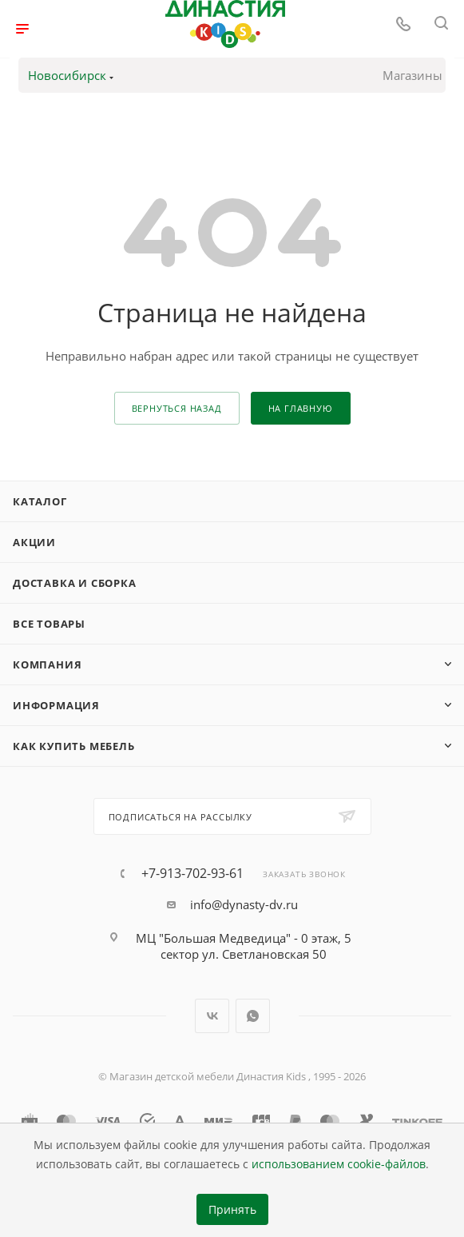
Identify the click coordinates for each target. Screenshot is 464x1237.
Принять (232, 1210)
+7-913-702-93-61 (192, 873)
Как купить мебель (74, 746)
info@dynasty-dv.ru (244, 904)
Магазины (412, 75)
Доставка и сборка (75, 583)
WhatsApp (253, 1016)
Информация (56, 705)
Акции (34, 542)
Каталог (40, 501)
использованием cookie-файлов (339, 1164)
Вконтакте (212, 1016)
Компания (47, 664)
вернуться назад (177, 408)
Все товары (49, 624)
